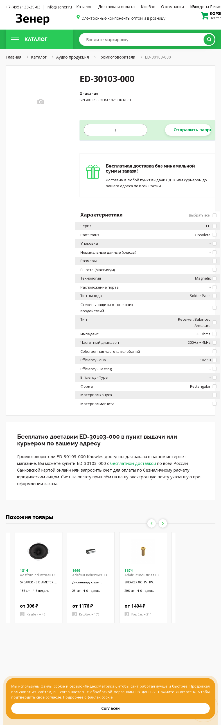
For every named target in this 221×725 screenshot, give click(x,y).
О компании (172, 6)
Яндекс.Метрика (99, 686)
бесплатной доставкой (133, 463)
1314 (24, 570)
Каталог (84, 6)
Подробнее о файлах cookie (88, 697)
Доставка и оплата (116, 6)
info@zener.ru (59, 7)
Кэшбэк (148, 6)
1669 (76, 570)
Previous (151, 523)
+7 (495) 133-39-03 (23, 7)
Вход (197, 6)
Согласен (110, 708)
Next (163, 523)
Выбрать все (203, 215)
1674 (128, 570)
